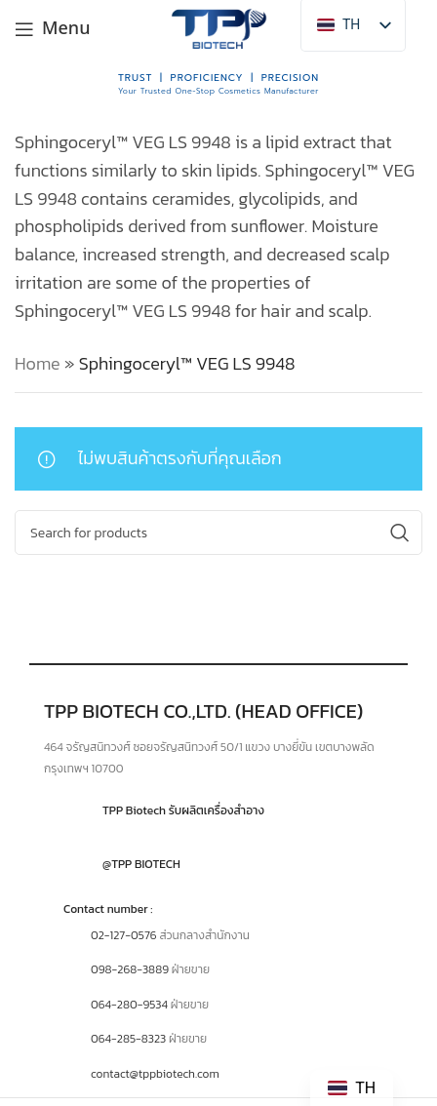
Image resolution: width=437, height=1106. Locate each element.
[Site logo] (218, 27)
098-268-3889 (130, 969)
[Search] (218, 532)
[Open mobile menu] (52, 29)
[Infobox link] (218, 810)
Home (37, 363)
